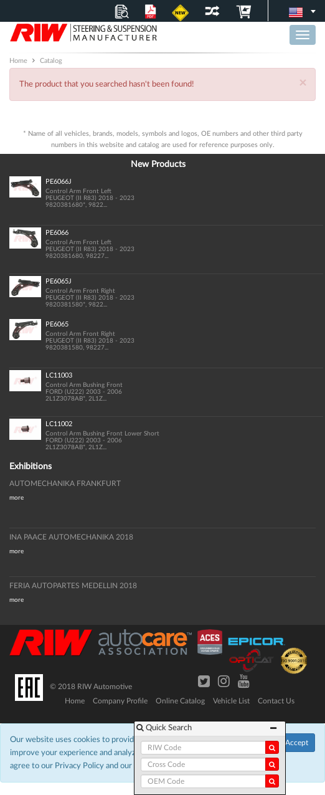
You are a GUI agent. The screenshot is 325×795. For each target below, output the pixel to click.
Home (75, 701)
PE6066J (58, 181)
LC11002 (58, 424)
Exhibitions (30, 466)
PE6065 (56, 324)
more (16, 498)
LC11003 (58, 375)
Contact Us (276, 701)
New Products (158, 164)
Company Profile (120, 701)
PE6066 (56, 232)
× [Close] (302, 83)
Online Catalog (180, 701)
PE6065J (58, 281)
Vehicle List (231, 701)
